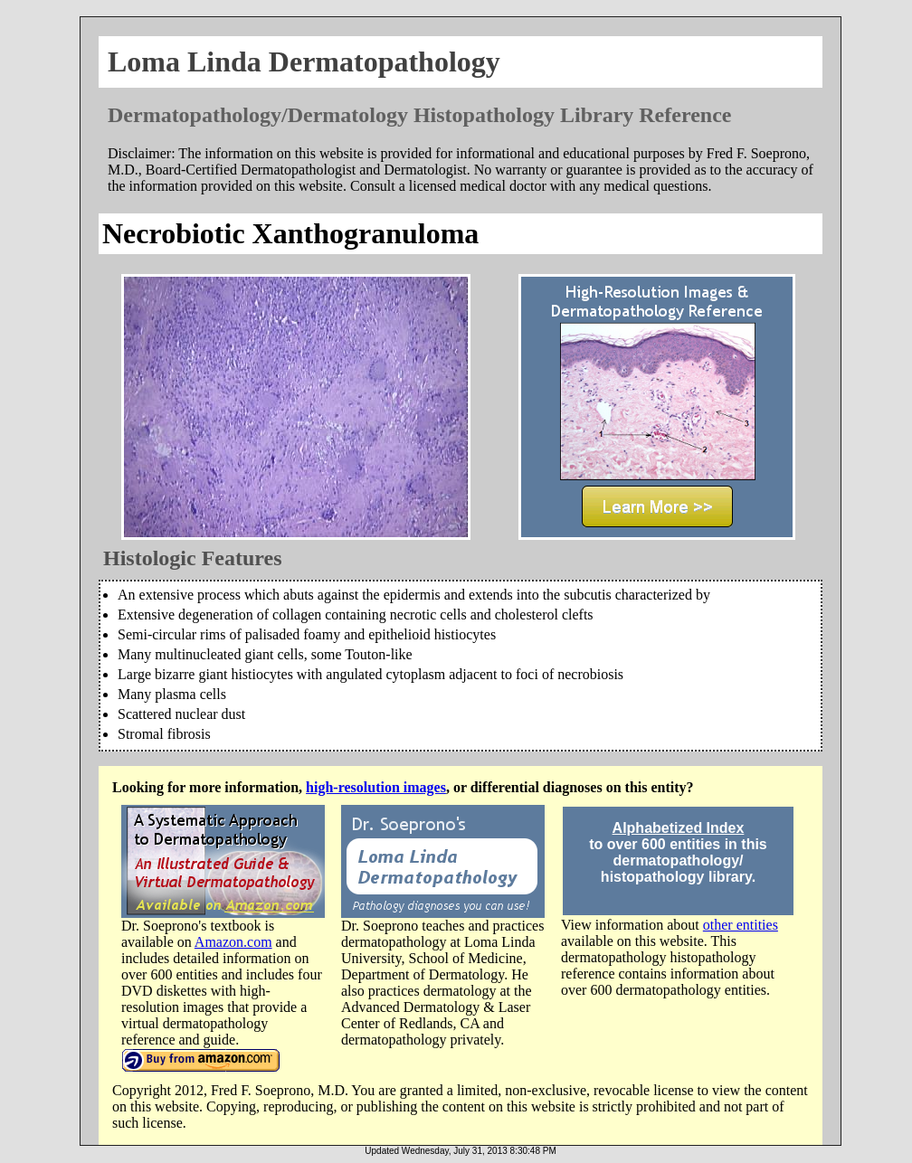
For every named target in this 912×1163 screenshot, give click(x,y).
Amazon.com (233, 942)
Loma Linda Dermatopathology (304, 61)
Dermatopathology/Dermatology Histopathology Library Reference (419, 115)
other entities (740, 924)
